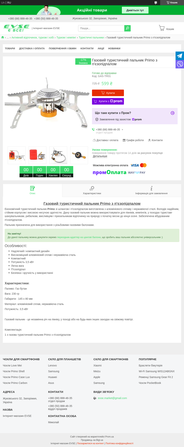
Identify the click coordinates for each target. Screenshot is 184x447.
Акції (101, 48)
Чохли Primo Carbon (15, 382)
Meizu (97, 371)
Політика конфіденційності (119, 443)
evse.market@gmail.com (112, 398)
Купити (110, 92)
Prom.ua (109, 436)
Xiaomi (98, 365)
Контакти (87, 48)
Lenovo (52, 365)
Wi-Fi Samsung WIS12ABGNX (157, 371)
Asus (51, 382)
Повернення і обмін (62, 48)
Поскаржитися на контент (90, 443)
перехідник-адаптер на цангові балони (79, 237)
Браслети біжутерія (150, 365)
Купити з (110, 101)
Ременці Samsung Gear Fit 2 (156, 377)
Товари (10, 48)
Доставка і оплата (32, 48)
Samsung (53, 371)
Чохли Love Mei (12, 365)
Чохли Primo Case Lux (16, 377)
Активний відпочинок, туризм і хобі (33, 37)
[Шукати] (127, 28)
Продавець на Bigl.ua (92, 440)
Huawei (52, 377)
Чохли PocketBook (150, 382)
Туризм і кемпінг (66, 37)
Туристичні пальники (91, 37)
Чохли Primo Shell (13, 371)
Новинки (114, 48)
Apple (97, 377)
